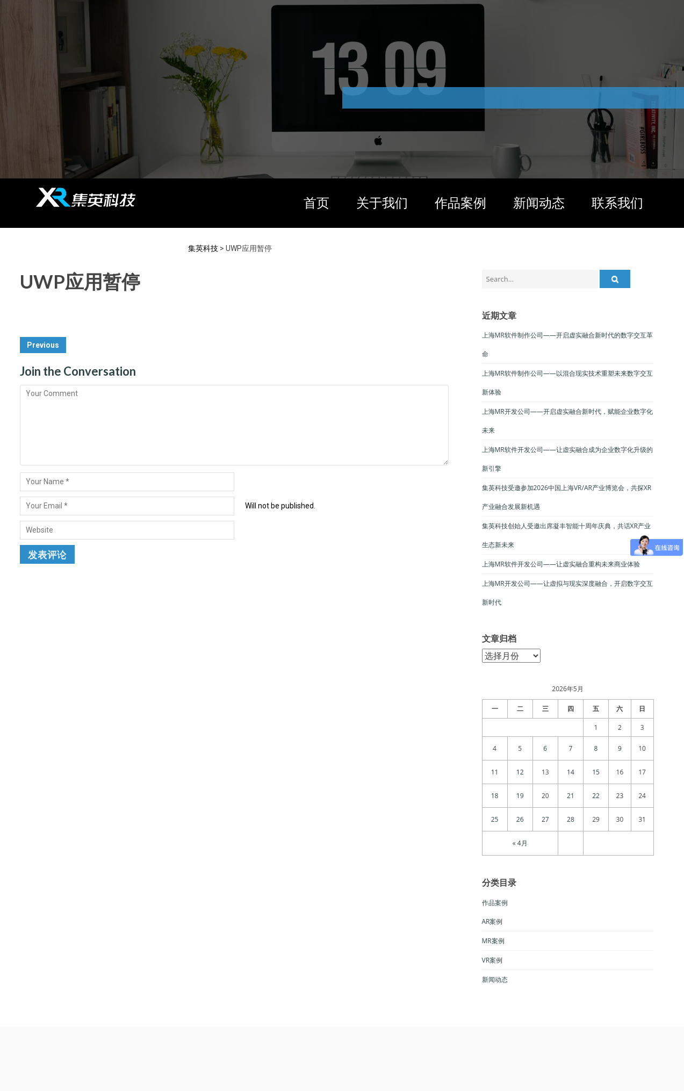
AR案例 (492, 921)
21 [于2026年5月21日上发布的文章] (570, 795)
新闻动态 (539, 202)
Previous (43, 345)
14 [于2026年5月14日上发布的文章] (570, 772)
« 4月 (520, 843)
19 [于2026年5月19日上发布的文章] (520, 795)
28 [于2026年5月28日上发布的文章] (570, 819)
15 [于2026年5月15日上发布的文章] (596, 772)
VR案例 (492, 960)
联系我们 (617, 202)
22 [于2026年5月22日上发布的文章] (596, 795)
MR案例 (493, 940)
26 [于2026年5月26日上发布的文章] (520, 819)
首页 (316, 202)
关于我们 (382, 202)
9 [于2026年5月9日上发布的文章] (620, 748)
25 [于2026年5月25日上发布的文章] (495, 819)
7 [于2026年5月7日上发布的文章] (570, 748)
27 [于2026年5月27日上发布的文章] (545, 819)
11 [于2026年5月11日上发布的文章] (495, 772)
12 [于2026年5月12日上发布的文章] (520, 772)
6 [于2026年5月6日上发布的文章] (545, 748)
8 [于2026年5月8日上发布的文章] (596, 748)
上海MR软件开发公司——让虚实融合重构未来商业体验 (561, 564)
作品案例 (460, 202)
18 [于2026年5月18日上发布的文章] (495, 795)
